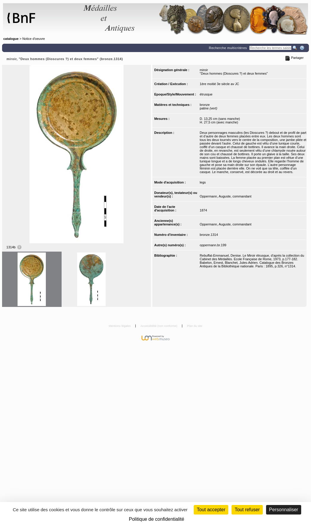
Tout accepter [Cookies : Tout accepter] (211, 509)
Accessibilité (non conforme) (159, 325)
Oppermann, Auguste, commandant (225, 196)
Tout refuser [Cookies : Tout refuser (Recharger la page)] (247, 509)
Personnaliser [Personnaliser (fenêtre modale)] (283, 509)
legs (203, 182)
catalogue (10, 38)
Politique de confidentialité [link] (156, 519)
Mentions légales (120, 325)
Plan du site (194, 325)
